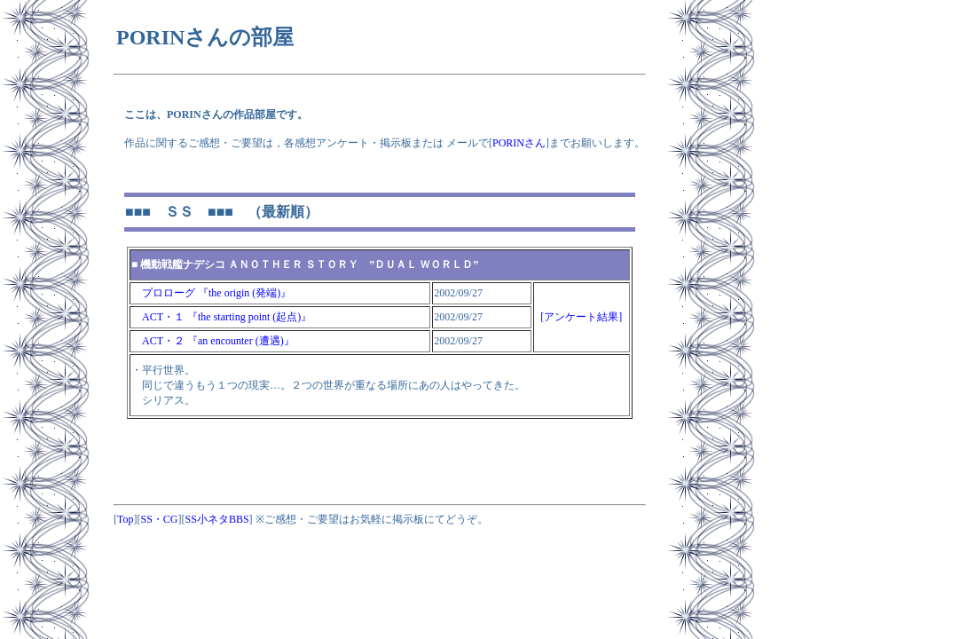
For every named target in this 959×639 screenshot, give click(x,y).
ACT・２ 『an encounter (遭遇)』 (213, 341)
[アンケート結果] (581, 317)
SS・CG (159, 519)
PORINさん (519, 143)
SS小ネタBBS (217, 519)
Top (125, 519)
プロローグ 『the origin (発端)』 (211, 293)
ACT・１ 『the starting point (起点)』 (221, 317)
